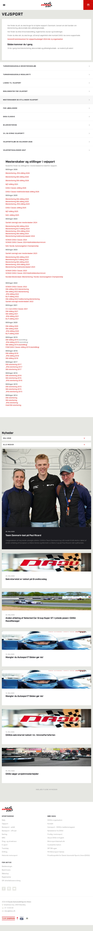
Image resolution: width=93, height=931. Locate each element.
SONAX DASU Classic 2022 (16, 287)
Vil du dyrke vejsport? (13, 133)
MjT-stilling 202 (11, 184)
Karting (4, 834)
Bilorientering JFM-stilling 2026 (18, 173)
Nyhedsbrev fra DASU (55, 831)
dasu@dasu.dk (9, 911)
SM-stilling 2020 (12, 329)
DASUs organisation (54, 820)
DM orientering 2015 (13, 387)
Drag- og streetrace (9, 841)
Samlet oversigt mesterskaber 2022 (19, 302)
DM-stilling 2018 (12, 353)
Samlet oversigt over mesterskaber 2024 (21, 223)
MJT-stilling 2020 (12, 334)
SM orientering (11, 400)
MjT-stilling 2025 (12, 211)
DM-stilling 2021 (12, 311)
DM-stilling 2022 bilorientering (17, 289)
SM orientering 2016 (13, 378)
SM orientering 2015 (13, 389)
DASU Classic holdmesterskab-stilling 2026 (22, 192)
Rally (3, 820)
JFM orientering (12, 403)
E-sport (5, 845)
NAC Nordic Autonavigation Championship (22, 246)
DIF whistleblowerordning (11, 881)
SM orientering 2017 (13, 369)
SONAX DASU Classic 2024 (16, 240)
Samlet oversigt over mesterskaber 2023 (21, 253)
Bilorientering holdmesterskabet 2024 (20, 236)
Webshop (5, 873)
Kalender (88, 5)
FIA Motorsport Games (55, 852)
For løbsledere (10, 108)
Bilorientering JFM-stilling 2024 (18, 231)
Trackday (5, 848)
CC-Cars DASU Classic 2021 (17, 309)
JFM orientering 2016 (14, 381)
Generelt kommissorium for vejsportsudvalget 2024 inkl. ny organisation (35, 39)
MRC (3, 838)
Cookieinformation (54, 845)
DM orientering (11, 398)
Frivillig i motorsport (54, 834)
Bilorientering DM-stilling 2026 (17, 181)
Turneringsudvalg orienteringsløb (19, 66)
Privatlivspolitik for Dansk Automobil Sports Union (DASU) (68, 855)
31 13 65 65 (8, 908)
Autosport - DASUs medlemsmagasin (61, 827)
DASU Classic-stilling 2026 (16, 188)
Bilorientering (10, 125)
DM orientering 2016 (13, 376)
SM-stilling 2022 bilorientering (17, 292)
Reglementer (6, 877)
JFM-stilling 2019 (12, 342)
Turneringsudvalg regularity (17, 75)
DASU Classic (9, 117)
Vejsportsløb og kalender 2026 (17, 142)
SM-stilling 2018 (12, 358)
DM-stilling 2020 (12, 326)
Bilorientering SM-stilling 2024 (17, 234)
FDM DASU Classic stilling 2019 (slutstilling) (22, 347)
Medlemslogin (7, 866)
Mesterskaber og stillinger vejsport (20, 100)
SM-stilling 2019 (16, 345)
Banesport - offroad (9, 831)
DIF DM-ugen (52, 848)
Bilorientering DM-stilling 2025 (17, 199)
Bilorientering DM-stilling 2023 (17, 257)
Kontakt (50, 824)
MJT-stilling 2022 (12, 297)
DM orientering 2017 (13, 365)
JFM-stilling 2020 (12, 331)
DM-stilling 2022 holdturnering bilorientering (23, 299)
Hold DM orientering (13, 405)
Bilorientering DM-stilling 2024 (17, 226)
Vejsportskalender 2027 (14, 150)
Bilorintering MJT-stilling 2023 (17, 260)
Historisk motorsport (10, 855)
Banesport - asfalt (8, 827)
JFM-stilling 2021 (12, 316)
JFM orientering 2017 (14, 367)
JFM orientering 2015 (14, 392)
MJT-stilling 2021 (12, 319)
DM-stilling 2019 (12, 340)
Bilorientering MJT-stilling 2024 (18, 229)
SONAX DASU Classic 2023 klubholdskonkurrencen (26, 273)
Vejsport (5, 824)
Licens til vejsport (12, 83)
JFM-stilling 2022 (12, 294)
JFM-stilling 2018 (12, 356)
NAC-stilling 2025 (12, 215)
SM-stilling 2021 (12, 314)
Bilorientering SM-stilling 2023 (17, 262)
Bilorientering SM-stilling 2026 (17, 177)
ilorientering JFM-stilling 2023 (18, 265)
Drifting (4, 852)
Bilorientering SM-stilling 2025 (17, 202)
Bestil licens (6, 870)
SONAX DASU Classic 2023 (16, 271)
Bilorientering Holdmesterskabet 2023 (20, 267)
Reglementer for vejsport (15, 91)
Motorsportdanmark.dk (56, 841)
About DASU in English (55, 838)
